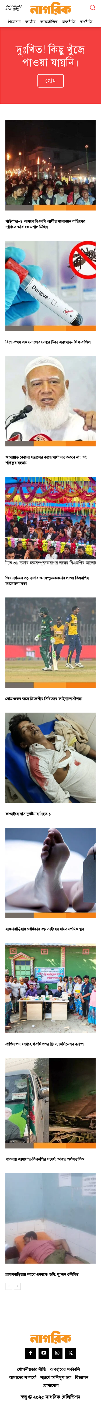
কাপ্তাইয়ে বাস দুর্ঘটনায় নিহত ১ (28, 814)
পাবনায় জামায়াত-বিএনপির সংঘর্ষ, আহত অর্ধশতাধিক (44, 1159)
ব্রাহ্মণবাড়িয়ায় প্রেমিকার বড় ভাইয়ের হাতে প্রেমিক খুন (44, 929)
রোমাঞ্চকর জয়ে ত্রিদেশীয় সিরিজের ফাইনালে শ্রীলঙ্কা (43, 699)
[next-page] (17, 1286)
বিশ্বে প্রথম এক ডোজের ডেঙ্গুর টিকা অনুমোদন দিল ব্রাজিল (47, 342)
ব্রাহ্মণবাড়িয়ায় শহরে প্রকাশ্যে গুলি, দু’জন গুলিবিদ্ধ (41, 1274)
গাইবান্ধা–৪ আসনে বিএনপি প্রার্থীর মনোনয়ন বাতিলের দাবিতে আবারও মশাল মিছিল (45, 224)
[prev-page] (8, 1286)
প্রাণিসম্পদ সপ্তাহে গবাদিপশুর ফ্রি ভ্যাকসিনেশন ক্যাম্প (44, 1044)
